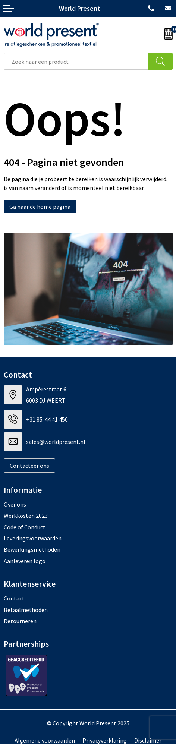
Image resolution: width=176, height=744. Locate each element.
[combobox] (76, 61)
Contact (14, 598)
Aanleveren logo (24, 561)
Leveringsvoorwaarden (33, 538)
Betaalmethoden (26, 610)
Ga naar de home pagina (39, 206)
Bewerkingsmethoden (32, 549)
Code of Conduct (24, 527)
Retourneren (20, 621)
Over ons (15, 504)
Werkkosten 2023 (26, 515)
